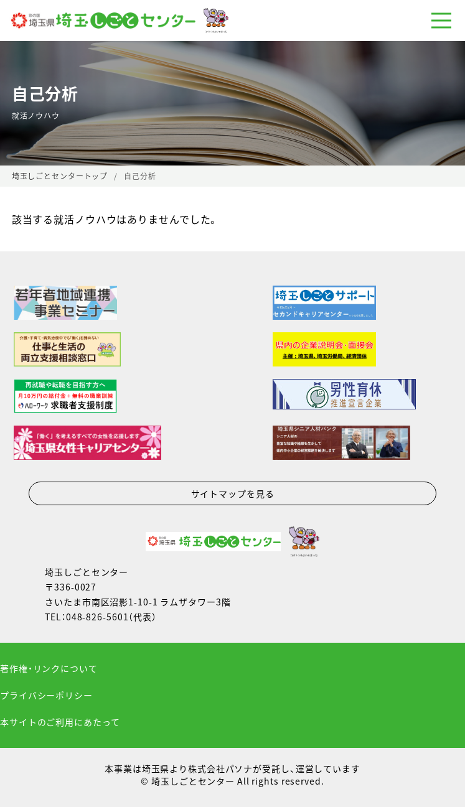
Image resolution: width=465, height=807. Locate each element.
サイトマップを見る (233, 493)
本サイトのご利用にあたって (60, 722)
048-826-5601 (97, 616)
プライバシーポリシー (46, 695)
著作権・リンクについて (49, 668)
